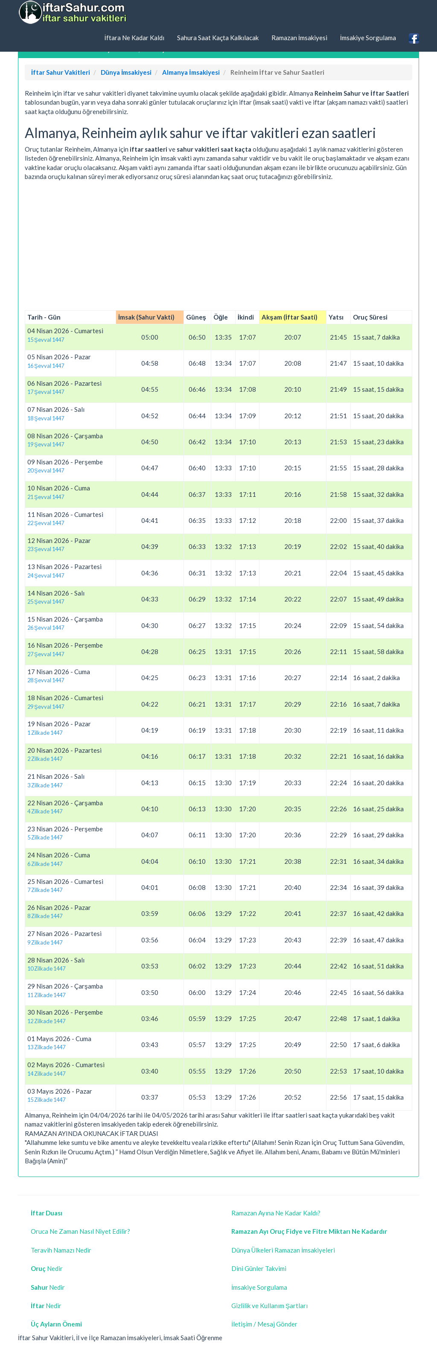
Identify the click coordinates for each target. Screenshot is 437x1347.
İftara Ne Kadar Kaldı (134, 37)
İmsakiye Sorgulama (368, 37)
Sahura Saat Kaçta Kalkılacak (218, 37)
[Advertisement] (218, 245)
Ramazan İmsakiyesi (299, 37)
